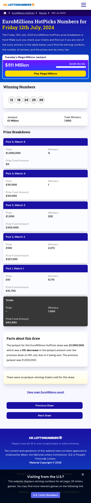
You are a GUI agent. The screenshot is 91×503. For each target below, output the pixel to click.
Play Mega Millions (45, 73)
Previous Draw (45, 405)
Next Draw (44, 415)
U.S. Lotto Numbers (45, 495)
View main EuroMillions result (45, 392)
